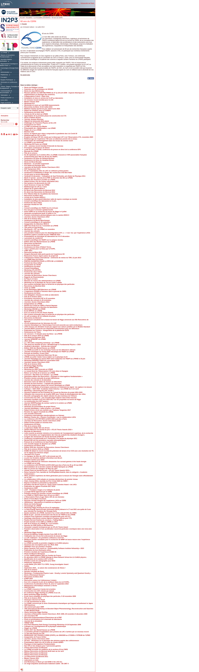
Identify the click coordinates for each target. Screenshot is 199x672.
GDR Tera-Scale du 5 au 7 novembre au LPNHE (41, 226)
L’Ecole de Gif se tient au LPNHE (36, 114)
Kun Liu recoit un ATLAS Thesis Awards (38, 313)
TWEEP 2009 (28, 623)
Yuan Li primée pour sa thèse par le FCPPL (39, 249)
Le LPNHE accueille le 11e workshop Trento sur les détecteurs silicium (49, 350)
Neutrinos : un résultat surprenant (36, 164)
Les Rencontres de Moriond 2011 (36, 656)
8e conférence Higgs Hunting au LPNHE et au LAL (42, 593)
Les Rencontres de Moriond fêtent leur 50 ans (40, 355)
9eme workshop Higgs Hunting (35, 594)
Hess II (26, 206)
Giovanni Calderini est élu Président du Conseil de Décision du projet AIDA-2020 (53, 392)
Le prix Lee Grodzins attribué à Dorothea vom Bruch (43, 458)
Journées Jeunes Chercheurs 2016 (36, 362)
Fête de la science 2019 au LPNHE (36, 449)
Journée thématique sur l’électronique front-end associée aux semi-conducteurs (53, 325)
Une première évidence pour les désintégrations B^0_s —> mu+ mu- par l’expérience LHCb (57, 233)
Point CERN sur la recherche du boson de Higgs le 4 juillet (45, 211)
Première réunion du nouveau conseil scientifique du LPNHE (46, 493)
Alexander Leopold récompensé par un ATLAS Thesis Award (46, 527)
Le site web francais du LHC (34, 633)
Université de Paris (87, 3)
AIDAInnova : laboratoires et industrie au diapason (42, 502)
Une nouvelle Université (33, 414)
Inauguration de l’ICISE (32, 265)
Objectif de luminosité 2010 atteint (36, 121)
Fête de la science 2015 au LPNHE (36, 336)
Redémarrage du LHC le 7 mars (35, 187)
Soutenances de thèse (32, 266)
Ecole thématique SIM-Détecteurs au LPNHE (40, 289)
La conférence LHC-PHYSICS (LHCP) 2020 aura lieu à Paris (45, 419)
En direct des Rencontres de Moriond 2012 (39, 190)
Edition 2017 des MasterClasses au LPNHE (39, 630)
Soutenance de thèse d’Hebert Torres (37, 247)
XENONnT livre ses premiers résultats (38, 547)
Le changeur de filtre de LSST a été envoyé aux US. (42, 456)
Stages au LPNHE (30, 628)
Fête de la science (30, 153)
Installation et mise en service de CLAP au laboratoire (43, 98)
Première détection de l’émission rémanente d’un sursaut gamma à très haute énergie (55, 461)
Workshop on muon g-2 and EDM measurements (41, 105)
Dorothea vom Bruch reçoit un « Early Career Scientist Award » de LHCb (50, 484)
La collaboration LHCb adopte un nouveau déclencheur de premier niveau (51, 479)
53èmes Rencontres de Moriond (35, 653)
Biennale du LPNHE (31, 151)
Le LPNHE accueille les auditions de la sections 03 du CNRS (46, 649)
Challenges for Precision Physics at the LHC (40, 123)
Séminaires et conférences (9, 82)
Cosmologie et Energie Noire (10, 68)
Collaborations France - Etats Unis (36, 96)
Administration (5, 72)
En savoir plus (25, 75)
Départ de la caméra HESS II (34, 188)
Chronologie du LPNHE (32, 506)
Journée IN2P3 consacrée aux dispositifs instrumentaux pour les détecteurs (51, 328)
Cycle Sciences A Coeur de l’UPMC (36, 185)
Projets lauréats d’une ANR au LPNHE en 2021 (41, 522)
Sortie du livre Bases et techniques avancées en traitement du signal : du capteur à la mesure (58, 387)
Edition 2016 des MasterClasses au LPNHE (39, 348)
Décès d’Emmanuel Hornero (34, 575)
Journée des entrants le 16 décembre (37, 380)
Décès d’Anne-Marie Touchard (35, 499)
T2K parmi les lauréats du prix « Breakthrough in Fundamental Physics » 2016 (52, 344)
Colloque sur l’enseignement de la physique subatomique (45, 626)
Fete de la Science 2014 (32, 297)
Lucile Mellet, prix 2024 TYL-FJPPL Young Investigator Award (46, 564)
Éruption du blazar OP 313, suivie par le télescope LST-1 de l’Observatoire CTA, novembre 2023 (58, 137)
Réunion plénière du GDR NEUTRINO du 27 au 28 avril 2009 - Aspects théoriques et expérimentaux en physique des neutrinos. (54, 93)
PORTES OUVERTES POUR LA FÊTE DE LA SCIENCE (43, 261)
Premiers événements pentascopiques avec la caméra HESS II (46, 215)
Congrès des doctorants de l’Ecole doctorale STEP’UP (43, 437)
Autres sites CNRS (54, 3)
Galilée (26, 566)
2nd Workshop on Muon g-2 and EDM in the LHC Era (43, 662)
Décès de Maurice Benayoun (34, 554)
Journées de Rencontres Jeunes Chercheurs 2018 (42, 421)
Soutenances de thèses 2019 (34, 445)
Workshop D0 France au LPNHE (35, 144)
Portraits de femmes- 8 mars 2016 (36, 353)
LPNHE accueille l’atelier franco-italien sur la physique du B (45, 357)
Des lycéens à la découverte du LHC (37, 183)
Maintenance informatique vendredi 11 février (40, 586)
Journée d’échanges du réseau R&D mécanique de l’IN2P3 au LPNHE (49, 352)
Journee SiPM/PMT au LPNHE (35, 339)
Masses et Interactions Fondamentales (7, 56)
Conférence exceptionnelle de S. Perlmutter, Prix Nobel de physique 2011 (50, 438)
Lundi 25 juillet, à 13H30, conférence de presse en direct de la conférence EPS (52, 149)
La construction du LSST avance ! (36, 401)
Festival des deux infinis (33, 272)
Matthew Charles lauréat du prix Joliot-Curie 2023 (42, 109)
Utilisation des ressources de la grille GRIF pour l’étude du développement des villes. (55, 394)
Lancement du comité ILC (33, 238)
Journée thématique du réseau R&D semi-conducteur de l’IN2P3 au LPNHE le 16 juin (54, 359)
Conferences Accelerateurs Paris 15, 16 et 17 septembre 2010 (46, 584)
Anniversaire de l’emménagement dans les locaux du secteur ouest (48, 141)
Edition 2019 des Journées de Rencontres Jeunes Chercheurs (46, 447)
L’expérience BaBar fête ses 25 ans (37, 428)
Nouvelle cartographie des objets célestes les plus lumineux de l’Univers (50, 396)
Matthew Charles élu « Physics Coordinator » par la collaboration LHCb (50, 417)
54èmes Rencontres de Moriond (35, 655)
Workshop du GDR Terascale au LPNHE (38, 369)
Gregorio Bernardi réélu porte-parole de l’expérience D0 (44, 254)
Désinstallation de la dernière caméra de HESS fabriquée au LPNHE (48, 467)
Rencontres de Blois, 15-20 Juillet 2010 (38, 107)
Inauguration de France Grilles (35, 637)
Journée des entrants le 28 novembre (37, 300)
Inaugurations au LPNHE (33, 304)
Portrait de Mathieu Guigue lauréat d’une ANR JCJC (43, 534)
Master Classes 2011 (31, 658)
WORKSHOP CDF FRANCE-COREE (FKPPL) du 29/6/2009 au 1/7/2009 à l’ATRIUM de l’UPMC (57, 635)
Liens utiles (4, 100)
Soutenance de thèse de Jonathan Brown (39, 160)
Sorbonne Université (70, 3)
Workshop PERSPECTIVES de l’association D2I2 (41, 360)
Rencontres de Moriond (32, 243)
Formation (4, 77)
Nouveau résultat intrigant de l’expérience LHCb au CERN (45, 500)
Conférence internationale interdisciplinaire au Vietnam (44, 415)
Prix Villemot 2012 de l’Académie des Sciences (41, 194)
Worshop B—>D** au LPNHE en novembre (39, 229)
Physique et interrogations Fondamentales (39, 644)
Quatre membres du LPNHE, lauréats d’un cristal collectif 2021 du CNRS (50, 513)
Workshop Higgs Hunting (33, 366)
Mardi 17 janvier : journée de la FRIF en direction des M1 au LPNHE (48, 178)
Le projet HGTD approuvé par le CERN (38, 492)
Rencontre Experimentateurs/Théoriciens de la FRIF (43, 617)
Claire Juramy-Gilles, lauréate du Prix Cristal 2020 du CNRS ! (46, 481)
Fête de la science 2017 (32, 405)
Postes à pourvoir (6, 97)
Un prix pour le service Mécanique (36, 174)
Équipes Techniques (7, 80)
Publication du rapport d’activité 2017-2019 (39, 486)
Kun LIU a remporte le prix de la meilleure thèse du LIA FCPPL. (47, 582)
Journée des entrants (32, 231)
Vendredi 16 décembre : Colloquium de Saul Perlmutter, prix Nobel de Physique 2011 (54, 176)
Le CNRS (41, 3)
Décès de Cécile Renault (33, 504)
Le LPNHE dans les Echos (33, 259)
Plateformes (4, 74)
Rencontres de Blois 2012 (33, 196)
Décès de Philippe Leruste (33, 87)
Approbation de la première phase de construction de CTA (45, 116)
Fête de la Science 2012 (32, 219)
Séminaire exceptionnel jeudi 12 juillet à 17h (40, 213)
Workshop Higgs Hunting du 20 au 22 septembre (41, 508)
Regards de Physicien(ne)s (34, 277)
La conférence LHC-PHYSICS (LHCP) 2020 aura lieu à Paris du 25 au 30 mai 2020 (53, 465)
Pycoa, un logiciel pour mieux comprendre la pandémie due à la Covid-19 (50, 133)
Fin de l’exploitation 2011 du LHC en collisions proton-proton (46, 171)
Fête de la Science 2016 (32, 364)
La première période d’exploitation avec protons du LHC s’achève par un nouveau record (56, 632)
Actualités (29, 17)
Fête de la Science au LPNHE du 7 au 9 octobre (41, 523)
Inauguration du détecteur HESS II (36, 224)
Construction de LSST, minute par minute (39, 591)
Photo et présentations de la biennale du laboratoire (43, 619)
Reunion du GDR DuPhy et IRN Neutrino (38, 525)
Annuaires (4, 116)
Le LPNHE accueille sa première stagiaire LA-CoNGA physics (46, 543)
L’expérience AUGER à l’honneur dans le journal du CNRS (45, 291)
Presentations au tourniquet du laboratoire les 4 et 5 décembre (47, 236)
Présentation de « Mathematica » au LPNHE (40, 128)
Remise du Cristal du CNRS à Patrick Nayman (40, 305)
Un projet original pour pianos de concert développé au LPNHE (47, 385)
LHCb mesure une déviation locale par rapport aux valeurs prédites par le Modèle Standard (57, 327)
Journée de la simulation (33, 621)
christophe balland (28, 27)
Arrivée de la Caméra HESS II (34, 197)
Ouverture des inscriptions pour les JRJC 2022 (41, 545)
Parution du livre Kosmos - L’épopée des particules (42, 383)
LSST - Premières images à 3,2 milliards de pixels (42, 490)
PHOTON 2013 (29, 587)
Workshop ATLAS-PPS (32, 270)
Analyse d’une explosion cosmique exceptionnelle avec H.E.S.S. (47, 516)
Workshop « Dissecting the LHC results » (39, 391)
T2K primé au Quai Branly (33, 227)
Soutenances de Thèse (32, 125)
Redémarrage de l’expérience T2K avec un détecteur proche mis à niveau (50, 139)
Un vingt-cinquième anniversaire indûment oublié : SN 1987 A (46, 664)
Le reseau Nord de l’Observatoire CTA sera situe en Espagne (46, 371)
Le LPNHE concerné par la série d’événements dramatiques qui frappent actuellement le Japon (58, 603)
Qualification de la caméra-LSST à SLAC (38, 559)
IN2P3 (34, 3)
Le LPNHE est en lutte (32, 463)
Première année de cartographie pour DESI (39, 561)
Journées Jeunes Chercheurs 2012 (36, 217)
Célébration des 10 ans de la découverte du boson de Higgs (45, 536)
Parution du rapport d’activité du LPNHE (38, 412)
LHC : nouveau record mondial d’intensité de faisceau (43, 146)
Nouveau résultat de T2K (33, 204)
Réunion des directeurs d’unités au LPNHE (39, 180)
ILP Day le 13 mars (31, 279)
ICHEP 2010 (28, 578)
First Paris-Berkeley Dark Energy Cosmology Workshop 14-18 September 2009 (52, 625)
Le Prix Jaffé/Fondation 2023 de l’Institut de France (42, 555)
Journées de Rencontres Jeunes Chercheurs (40, 275)
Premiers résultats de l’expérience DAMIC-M (40, 552)
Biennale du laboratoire (32, 431)
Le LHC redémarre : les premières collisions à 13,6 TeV (44, 538)
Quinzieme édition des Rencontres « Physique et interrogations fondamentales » (53, 376)
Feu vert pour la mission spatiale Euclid (38, 210)
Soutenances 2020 (31, 488)
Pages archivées (6, 102)
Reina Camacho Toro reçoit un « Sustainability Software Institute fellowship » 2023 (54, 548)
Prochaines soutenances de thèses (37, 148)
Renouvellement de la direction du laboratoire (40, 307)
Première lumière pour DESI (34, 460)
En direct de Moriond (31, 245)
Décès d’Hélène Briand (32, 118)
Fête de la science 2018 (32, 426)
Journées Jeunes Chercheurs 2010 (36, 639)
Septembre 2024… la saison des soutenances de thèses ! (44, 568)
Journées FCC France (32, 454)
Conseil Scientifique (31, 268)
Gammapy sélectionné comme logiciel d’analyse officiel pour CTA (48, 518)
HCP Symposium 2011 (32, 169)
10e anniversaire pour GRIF (34, 607)
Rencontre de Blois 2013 (33, 252)
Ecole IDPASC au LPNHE (33, 311)
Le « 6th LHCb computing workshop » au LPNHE (41, 343)
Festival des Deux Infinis (33, 263)
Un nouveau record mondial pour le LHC (38, 100)
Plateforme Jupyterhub (32, 562)
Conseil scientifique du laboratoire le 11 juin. (40, 201)
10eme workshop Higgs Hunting (35, 612)
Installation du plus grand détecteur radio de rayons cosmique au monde (50, 199)
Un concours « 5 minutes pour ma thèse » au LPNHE (43, 334)
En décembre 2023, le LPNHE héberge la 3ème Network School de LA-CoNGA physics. (55, 557)
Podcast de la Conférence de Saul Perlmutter (40, 442)
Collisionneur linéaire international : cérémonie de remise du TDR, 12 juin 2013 (52, 258)
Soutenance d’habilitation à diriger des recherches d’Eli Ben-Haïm (48, 172)
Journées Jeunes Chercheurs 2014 (36, 302)
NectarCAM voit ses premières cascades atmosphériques (45, 440)
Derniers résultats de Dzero (34, 571)
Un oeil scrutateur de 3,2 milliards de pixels (40, 316)
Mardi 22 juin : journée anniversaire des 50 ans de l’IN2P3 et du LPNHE (49, 515)
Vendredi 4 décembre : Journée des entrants (40, 346)
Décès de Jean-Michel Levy (34, 91)
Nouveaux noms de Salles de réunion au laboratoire (43, 382)
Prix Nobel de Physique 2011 (34, 165)
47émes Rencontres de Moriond (35, 648)
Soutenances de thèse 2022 (34, 112)
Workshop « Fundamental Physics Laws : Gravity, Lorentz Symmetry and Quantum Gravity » (57, 573)
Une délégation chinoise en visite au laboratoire (41, 295)
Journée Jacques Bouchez (33, 119)
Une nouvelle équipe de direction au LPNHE (40, 444)
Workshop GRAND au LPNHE (34, 309)
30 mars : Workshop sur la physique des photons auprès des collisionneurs (51, 640)
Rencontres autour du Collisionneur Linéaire (40, 580)
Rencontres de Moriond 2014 (34, 286)
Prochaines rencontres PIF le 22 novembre (39, 298)
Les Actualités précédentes (42, 17)
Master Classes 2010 (31, 102)
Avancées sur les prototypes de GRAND (38, 89)
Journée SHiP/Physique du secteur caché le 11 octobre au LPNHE (48, 403)
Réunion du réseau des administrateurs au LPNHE (42, 281)
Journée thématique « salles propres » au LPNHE (42, 408)
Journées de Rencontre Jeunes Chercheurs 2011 (42, 167)
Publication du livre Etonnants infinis (37, 550)
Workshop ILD (29, 103)
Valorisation (4, 95)
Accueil (22, 17)
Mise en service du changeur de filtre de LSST (40, 469)
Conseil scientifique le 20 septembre (37, 222)
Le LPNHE (4, 52)
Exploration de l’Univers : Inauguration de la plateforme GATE (46, 330)
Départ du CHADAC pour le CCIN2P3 (37, 110)
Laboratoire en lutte (31, 660)
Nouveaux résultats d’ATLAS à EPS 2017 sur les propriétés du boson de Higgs (52, 399)
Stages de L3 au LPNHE (32, 130)
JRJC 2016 (28, 341)
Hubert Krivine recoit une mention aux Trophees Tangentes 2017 (47, 410)
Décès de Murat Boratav (33, 162)
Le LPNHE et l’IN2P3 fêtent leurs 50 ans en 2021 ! (42, 495)
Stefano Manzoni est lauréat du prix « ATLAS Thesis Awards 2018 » (48, 430)
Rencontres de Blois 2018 (33, 577)
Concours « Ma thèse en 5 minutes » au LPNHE (41, 375)
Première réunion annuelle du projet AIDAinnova (41, 378)
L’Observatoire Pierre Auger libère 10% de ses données (44, 497)
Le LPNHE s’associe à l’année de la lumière (40, 589)
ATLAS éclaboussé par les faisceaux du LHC (40, 323)
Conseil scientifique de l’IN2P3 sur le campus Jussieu (43, 240)
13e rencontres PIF (31, 616)
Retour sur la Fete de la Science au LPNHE (39, 373)
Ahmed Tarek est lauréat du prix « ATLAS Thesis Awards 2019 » (47, 470)
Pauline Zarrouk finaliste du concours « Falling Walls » (44, 520)
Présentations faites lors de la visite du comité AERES (43, 642)
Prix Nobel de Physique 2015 (34, 337)
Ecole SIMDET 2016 (31, 367)
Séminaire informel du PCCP (34, 600)
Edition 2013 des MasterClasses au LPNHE (39, 242)
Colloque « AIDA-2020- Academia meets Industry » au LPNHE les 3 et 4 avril (51, 389)
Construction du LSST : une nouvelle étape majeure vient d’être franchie (50, 398)
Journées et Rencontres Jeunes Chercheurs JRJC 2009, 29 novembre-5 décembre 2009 (55, 614)
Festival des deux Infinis (33, 203)
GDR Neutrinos (29, 605)
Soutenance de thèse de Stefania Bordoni (39, 158)
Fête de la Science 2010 (32, 598)
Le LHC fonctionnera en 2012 (34, 601)
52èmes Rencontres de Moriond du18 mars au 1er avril (44, 651)
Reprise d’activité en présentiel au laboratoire (40, 483)
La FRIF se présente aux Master (35, 126)
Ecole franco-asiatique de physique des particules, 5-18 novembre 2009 (50, 596)
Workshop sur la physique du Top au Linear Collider (43, 282)
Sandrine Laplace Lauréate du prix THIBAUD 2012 (42, 235)
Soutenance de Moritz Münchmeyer (37, 220)
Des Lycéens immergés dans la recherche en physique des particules (49, 284)
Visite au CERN (29, 288)
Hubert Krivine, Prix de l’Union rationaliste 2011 (41, 181)
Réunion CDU (29, 132)
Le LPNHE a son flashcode (34, 142)
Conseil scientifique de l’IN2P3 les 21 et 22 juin (41, 208)
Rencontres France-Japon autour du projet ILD (41, 256)
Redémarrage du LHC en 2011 (35, 135)
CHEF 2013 (28, 250)
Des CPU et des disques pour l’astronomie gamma (42, 646)
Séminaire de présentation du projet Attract (39, 406)
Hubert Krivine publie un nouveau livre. (38, 422)
